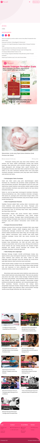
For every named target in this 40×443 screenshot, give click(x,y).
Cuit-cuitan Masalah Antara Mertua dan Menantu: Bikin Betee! (14, 47)
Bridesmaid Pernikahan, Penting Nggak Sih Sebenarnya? (13, 42)
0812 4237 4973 (14, 430)
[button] (29, 2)
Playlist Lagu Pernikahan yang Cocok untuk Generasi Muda (14, 57)
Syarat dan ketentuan (3, 432)
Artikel (3, 28)
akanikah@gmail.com (15, 427)
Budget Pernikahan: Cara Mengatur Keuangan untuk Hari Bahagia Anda (16, 49)
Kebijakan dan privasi (3, 428)
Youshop (32, 430)
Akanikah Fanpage (23, 428)
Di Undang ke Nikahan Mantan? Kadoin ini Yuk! (11, 51)
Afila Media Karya (34, 427)
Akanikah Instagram (23, 432)
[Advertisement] (20, 13)
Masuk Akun (36, 1)
